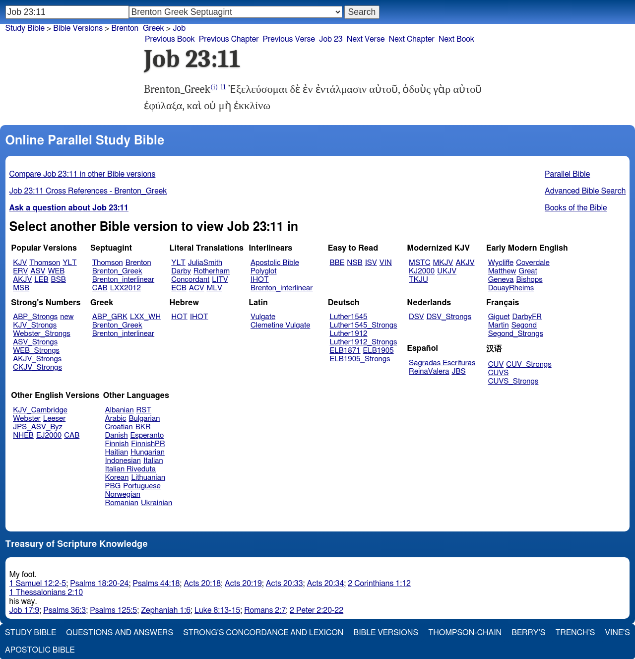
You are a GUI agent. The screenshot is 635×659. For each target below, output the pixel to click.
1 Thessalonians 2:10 (46, 592)
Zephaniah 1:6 (165, 610)
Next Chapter (412, 39)
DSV (416, 317)
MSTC (419, 262)
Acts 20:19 (243, 584)
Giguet (499, 317)
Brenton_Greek (117, 271)
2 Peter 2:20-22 (316, 610)
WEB (56, 271)
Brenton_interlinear (123, 279)
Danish (116, 435)
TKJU (418, 279)
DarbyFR (527, 317)
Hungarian (147, 452)
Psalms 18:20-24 (99, 584)
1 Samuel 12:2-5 (37, 584)
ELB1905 (378, 350)
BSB (58, 279)
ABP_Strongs (35, 317)
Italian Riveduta (130, 469)
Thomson (44, 262)
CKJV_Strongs (37, 367)
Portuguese (142, 486)
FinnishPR (148, 444)
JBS (458, 371)
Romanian (121, 503)
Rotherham (211, 271)
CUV (496, 364)
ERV (20, 271)
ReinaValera (429, 371)
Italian (153, 460)
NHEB (23, 435)
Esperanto (147, 435)
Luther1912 (349, 333)
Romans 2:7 (265, 610)
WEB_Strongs (36, 350)
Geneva (501, 279)
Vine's (617, 633)
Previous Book (170, 39)
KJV (20, 262)
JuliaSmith (205, 262)
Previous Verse (289, 39)
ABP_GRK (109, 317)
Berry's (528, 633)
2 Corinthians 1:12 (379, 584)
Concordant (190, 279)
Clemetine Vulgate (280, 325)
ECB (178, 288)
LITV (220, 279)
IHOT (260, 279)
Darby (181, 271)
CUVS (498, 373)
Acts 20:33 (284, 584)
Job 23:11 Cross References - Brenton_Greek (88, 191)
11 (222, 87)
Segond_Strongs (515, 333)
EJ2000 (49, 435)
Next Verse (366, 39)
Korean (117, 477)
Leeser (54, 418)
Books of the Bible (576, 208)
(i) (214, 87)
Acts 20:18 (202, 584)
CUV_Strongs (528, 364)
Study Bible (25, 28)
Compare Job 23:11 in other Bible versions (82, 174)
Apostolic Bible (40, 650)
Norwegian (122, 494)
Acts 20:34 (325, 584)
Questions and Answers (119, 633)
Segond (524, 325)
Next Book (456, 39)
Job (179, 28)
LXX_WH (145, 317)
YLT (69, 262)
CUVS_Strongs (513, 381)
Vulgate (263, 317)
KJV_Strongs (35, 325)
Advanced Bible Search (585, 191)
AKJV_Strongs (37, 359)
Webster (27, 418)
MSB (21, 288)
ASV (37, 271)
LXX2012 (125, 288)
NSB (354, 262)
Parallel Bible (567, 174)
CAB (100, 288)
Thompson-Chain (465, 633)
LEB (41, 279)
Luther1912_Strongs (363, 342)
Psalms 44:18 (156, 584)
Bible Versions (78, 28)
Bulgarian (144, 418)
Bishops (529, 279)
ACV (196, 288)
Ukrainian (156, 503)
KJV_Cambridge (40, 410)
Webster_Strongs (41, 333)
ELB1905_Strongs (360, 359)
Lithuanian (148, 477)
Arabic (116, 418)
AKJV (22, 279)
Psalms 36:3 (64, 610)
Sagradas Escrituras (442, 363)
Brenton (138, 262)
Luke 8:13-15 (217, 610)
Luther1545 (349, 317)
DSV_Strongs (449, 317)
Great (528, 271)
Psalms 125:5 (113, 610)
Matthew (502, 271)
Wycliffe (500, 262)
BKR (143, 427)
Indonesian (123, 460)
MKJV (443, 262)
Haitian (116, 452)
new (66, 317)
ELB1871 (345, 350)
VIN (386, 262)
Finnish (117, 444)
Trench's (575, 633)
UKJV (446, 271)
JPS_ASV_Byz (38, 427)
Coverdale (533, 262)
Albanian (119, 410)
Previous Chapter (229, 39)
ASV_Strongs (35, 342)
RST (144, 410)
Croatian (119, 427)
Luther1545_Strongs (363, 325)
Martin (498, 325)
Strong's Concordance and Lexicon (263, 633)
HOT (179, 317)
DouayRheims (511, 288)
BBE (337, 262)
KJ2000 (422, 271)
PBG (113, 486)
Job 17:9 (24, 610)
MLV (214, 288)
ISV (371, 262)
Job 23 (331, 39)
